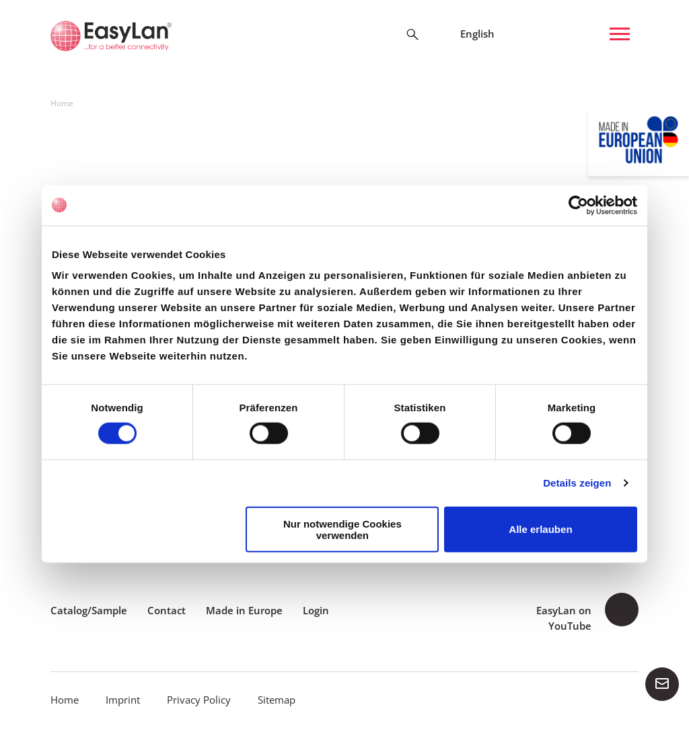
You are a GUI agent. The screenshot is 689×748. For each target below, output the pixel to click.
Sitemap (276, 699)
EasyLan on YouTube (563, 618)
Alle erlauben (540, 529)
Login (316, 610)
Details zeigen (577, 483)
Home (64, 699)
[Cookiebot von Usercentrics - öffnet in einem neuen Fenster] (578, 205)
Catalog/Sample (88, 610)
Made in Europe (244, 610)
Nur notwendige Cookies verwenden (342, 528)
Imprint (123, 699)
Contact (166, 610)
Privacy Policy (199, 699)
